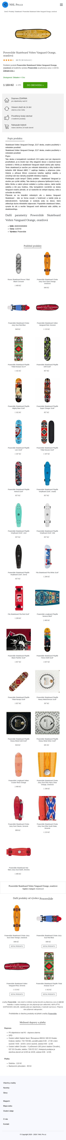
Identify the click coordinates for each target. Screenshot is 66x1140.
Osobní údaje (8, 1111)
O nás (5, 1119)
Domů (6, 11)
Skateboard (18, 11)
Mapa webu (7, 1106)
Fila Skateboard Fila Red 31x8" (18, 614)
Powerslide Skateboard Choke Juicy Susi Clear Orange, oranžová (47, 281)
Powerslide (32, 68)
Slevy (5, 1093)
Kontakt (6, 1124)
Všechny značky (9, 1083)
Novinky (6, 1088)
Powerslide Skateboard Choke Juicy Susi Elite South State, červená (47, 826)
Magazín (6, 1101)
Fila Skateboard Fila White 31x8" (47, 572)
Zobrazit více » (9, 71)
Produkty (11, 11)
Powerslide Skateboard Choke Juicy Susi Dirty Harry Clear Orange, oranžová (47, 782)
